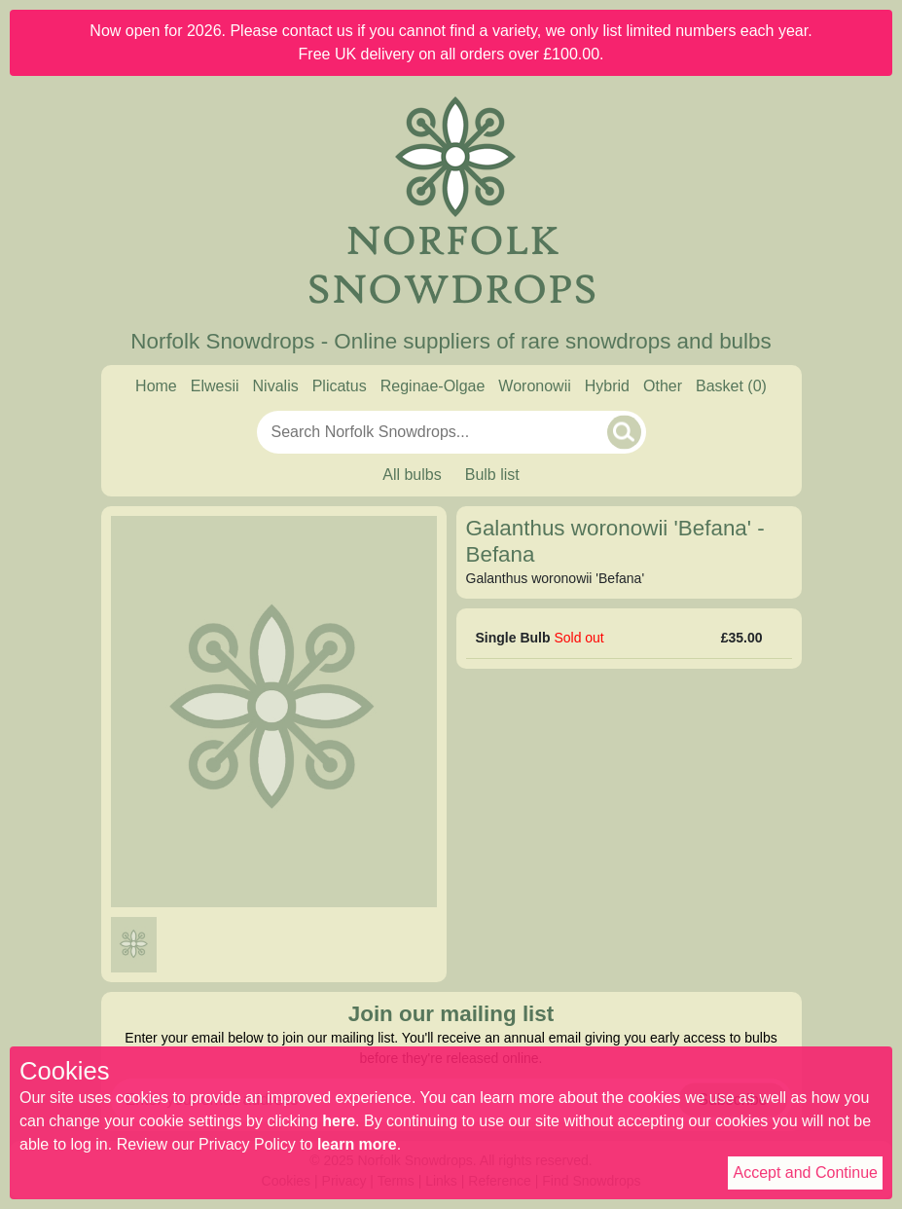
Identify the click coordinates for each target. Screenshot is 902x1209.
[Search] (624, 432)
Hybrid (607, 386)
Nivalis (276, 386)
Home (156, 386)
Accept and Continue (805, 1172)
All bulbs (411, 474)
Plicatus (339, 386)
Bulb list (492, 474)
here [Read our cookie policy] (338, 1121)
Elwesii (215, 386)
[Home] (451, 202)
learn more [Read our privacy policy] (357, 1144)
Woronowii (534, 386)
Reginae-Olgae (433, 386)
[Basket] (731, 386)
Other (662, 386)
